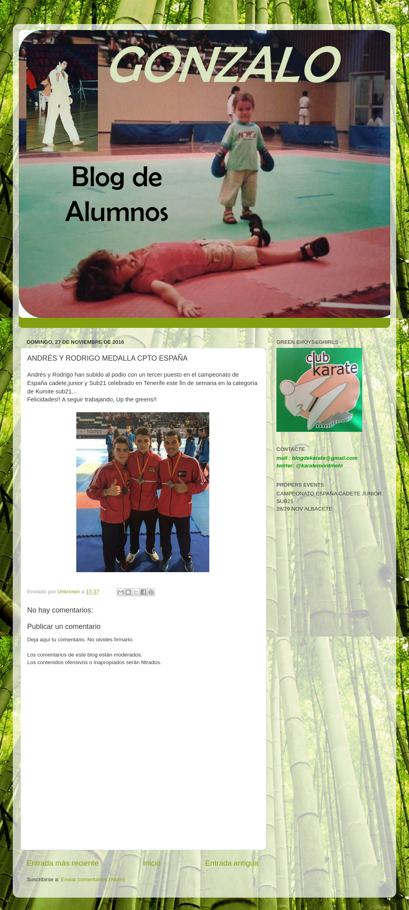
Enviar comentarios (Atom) (93, 879)
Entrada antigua (231, 863)
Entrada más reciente (63, 863)
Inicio (152, 863)
